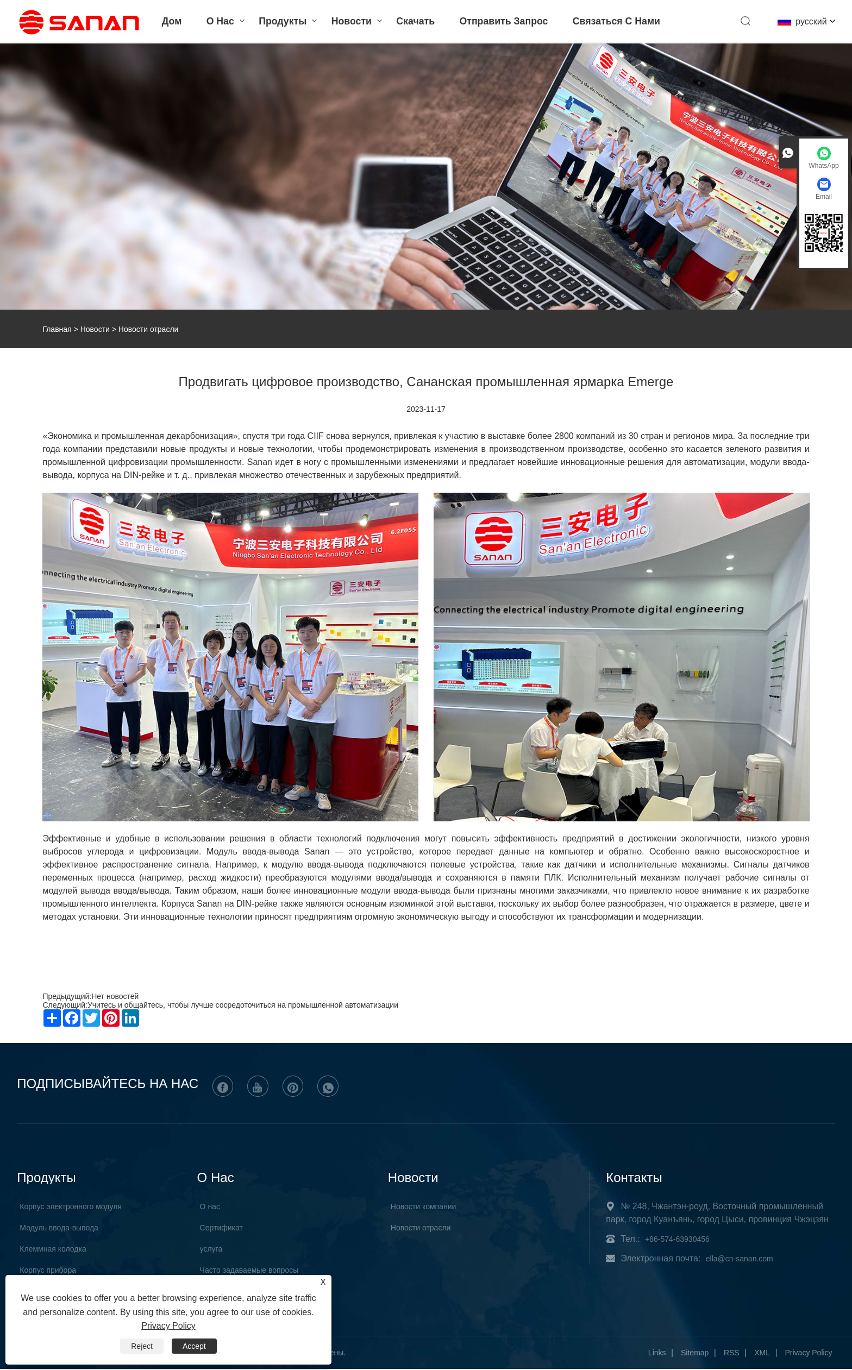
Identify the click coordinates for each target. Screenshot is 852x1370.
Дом (168, 21)
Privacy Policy (808, 1353)
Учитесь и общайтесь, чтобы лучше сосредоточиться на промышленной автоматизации (242, 1005)
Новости (347, 21)
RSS (732, 1353)
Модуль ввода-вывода (59, 1228)
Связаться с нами (612, 21)
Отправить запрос (499, 21)
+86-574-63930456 (677, 1239)
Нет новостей (115, 996)
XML (762, 1353)
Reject (142, 1346)
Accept (194, 1346)
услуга (211, 1249)
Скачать (410, 21)
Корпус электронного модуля (71, 1207)
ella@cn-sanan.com (739, 1259)
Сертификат (221, 1228)
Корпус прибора (48, 1270)
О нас (216, 21)
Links (657, 1353)
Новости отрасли (421, 1228)
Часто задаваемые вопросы (249, 1270)
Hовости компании (423, 1207)
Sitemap (695, 1353)
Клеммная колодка (53, 1249)
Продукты (278, 21)
